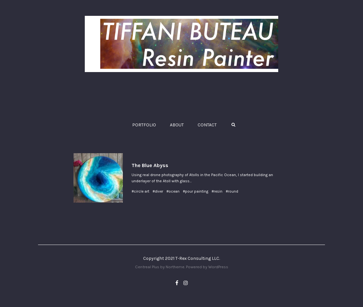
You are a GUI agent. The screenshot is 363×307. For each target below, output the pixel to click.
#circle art (140, 191)
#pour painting (195, 191)
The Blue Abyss (150, 165)
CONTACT (207, 125)
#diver (157, 191)
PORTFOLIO (144, 125)
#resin (216, 191)
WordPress (218, 266)
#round (232, 191)
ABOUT (177, 125)
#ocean (173, 191)
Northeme (175, 266)
